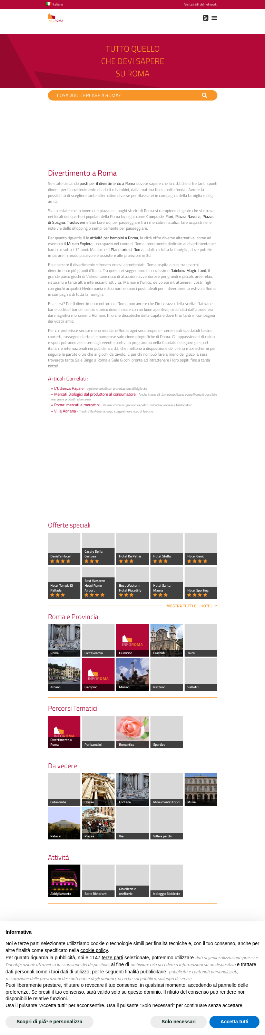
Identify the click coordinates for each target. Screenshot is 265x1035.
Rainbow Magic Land (188, 270)
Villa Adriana (65, 411)
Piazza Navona (187, 216)
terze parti (112, 957)
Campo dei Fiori (159, 216)
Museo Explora (79, 243)
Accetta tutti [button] (234, 1021)
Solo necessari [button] (178, 1021)
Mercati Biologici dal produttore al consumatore (95, 394)
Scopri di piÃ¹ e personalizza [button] (49, 1021)
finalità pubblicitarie (145, 971)
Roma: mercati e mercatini (77, 404)
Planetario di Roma (127, 249)
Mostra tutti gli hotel (189, 606)
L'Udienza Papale (69, 388)
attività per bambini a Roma (114, 237)
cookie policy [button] (94, 950)
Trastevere (76, 222)
